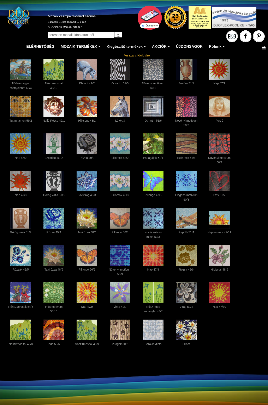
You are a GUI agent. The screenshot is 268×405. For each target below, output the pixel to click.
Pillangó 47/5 (153, 195)
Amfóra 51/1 (186, 83)
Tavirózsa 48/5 (53, 269)
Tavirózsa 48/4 (87, 232)
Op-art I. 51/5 (120, 83)
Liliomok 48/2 (120, 157)
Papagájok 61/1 (153, 157)
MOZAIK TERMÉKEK (79, 46)
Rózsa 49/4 (54, 232)
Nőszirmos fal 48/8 (21, 344)
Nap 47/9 (87, 306)
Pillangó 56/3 (120, 232)
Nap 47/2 (21, 157)
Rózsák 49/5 (21, 269)
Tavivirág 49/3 (87, 195)
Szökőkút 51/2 (54, 157)
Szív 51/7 (219, 195)
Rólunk (215, 46)
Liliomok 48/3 (120, 195)
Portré (219, 120)
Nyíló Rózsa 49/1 (54, 120)
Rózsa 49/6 (186, 269)
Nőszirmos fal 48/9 (87, 344)
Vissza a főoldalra (137, 55)
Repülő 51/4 (186, 232)
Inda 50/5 (54, 344)
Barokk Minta (153, 344)
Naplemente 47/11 (219, 232)
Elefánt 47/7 (87, 83)
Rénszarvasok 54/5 (20, 306)
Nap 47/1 (219, 83)
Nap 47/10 (219, 306)
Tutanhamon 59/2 (20, 120)
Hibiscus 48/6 (219, 269)
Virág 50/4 (186, 306)
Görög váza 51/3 (54, 195)
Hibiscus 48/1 (87, 120)
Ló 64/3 (120, 120)
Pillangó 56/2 (87, 269)
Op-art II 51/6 (153, 120)
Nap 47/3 (21, 195)
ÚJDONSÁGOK (189, 46)
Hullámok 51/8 (186, 157)
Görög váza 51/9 (20, 232)
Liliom (186, 344)
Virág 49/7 (120, 306)
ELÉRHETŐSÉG (40, 46)
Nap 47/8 (153, 269)
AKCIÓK (159, 46)
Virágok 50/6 (120, 344)
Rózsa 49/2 (87, 157)
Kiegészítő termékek (125, 46)
